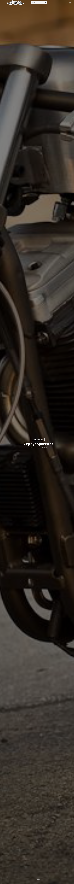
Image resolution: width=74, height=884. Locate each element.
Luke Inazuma (32, 448)
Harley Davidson (38, 439)
